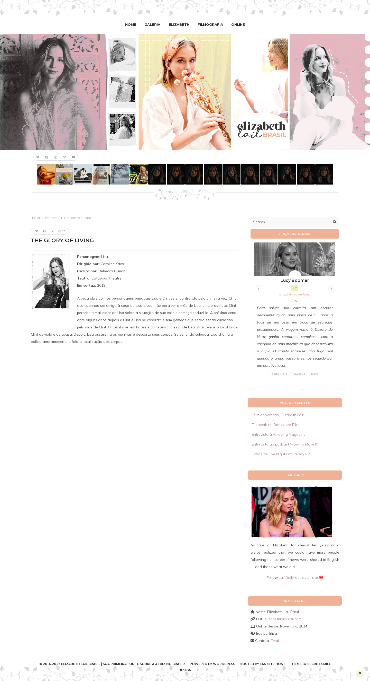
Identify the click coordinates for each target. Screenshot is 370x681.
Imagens (299, 374)
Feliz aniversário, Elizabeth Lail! (278, 415)
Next (330, 287)
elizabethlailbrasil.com (283, 619)
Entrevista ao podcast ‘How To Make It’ (285, 444)
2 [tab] (297, 390)
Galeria (153, 24)
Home (132, 24)
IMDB (314, 374)
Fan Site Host (272, 664)
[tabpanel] (295, 310)
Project (51, 218)
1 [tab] (289, 390)
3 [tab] (305, 390)
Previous (258, 287)
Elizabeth (179, 24)
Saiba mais (279, 374)
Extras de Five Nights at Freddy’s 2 (281, 454)
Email (275, 640)
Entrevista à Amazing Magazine (279, 434)
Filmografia (210, 24)
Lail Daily (286, 577)
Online (236, 24)
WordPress (224, 664)
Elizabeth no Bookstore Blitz (275, 424)
